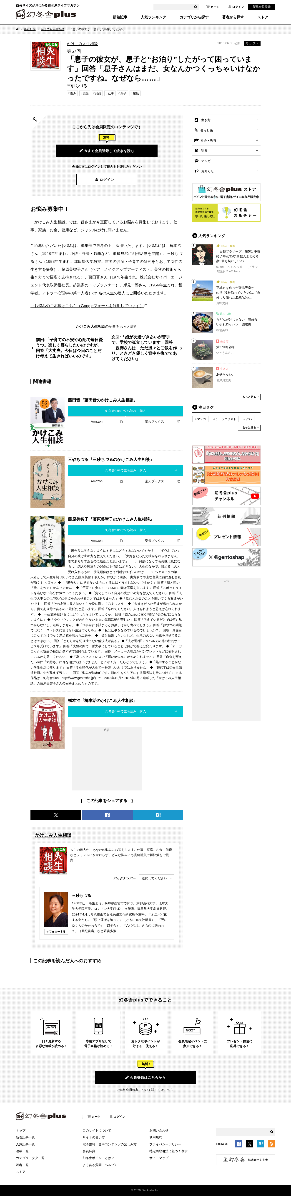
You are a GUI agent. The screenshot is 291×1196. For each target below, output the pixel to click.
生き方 (206, 120)
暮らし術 (30, 29)
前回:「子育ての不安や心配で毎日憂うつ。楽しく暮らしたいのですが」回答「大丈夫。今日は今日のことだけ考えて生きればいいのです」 (69, 347)
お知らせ (207, 171)
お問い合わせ (158, 1130)
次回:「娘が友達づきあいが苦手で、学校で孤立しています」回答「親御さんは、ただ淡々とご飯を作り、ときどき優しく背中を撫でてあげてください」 (144, 348)
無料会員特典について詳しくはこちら (146, 1090)
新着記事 (120, 17)
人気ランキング (153, 17)
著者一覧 (22, 1165)
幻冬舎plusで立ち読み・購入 (125, 411)
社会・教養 (208, 140)
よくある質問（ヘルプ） (100, 1165)
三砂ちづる (81, 895)
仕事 (111, 93)
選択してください (154, 878)
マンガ (206, 161)
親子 (123, 93)
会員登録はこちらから (145, 1077)
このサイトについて (97, 1130)
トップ (20, 1130)
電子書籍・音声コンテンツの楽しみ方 (110, 1144)
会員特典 (89, 1151)
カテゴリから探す (194, 17)
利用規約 (155, 1137)
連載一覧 (22, 1151)
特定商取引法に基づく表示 (168, 1151)
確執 (136, 93)
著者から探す (233, 17)
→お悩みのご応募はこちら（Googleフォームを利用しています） (87, 305)
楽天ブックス (154, 421)
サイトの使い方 (94, 1137)
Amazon (97, 421)
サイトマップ (158, 1158)
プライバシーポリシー (165, 1144)
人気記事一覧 (25, 1144)
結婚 (98, 93)
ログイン (236, 7)
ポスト (252, 43)
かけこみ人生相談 (52, 29)
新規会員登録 (262, 6)
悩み (73, 93)
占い (249, 419)
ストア (262, 17)
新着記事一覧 (25, 1137)
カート (212, 7)
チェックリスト (226, 419)
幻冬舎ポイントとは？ (98, 1158)
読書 (204, 151)
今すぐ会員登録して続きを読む (107, 151)
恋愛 (86, 93)
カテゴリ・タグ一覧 (30, 1158)
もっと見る (249, 397)
